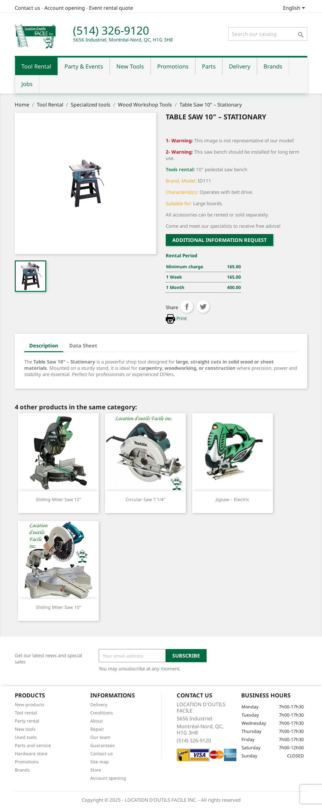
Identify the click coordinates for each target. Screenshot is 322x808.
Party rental (27, 721)
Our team (100, 737)
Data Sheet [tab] (83, 345)
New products (29, 704)
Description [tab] (43, 345)
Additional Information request (219, 240)
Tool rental (26, 713)
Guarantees (102, 745)
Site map (99, 762)
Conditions (101, 713)
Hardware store (31, 753)
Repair (97, 729)
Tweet (203, 306)
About (96, 721)
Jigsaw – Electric (232, 499)
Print (176, 318)
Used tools (26, 737)
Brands (22, 770)
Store (95, 770)
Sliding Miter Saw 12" (58, 499)
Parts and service (33, 745)
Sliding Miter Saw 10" (58, 607)
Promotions (27, 762)
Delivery (98, 704)
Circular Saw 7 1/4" (145, 499)
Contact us (27, 7)
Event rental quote (111, 7)
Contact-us (101, 753)
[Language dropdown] (295, 8)
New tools (25, 729)
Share (186, 306)
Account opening (64, 7)
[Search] (267, 34)
